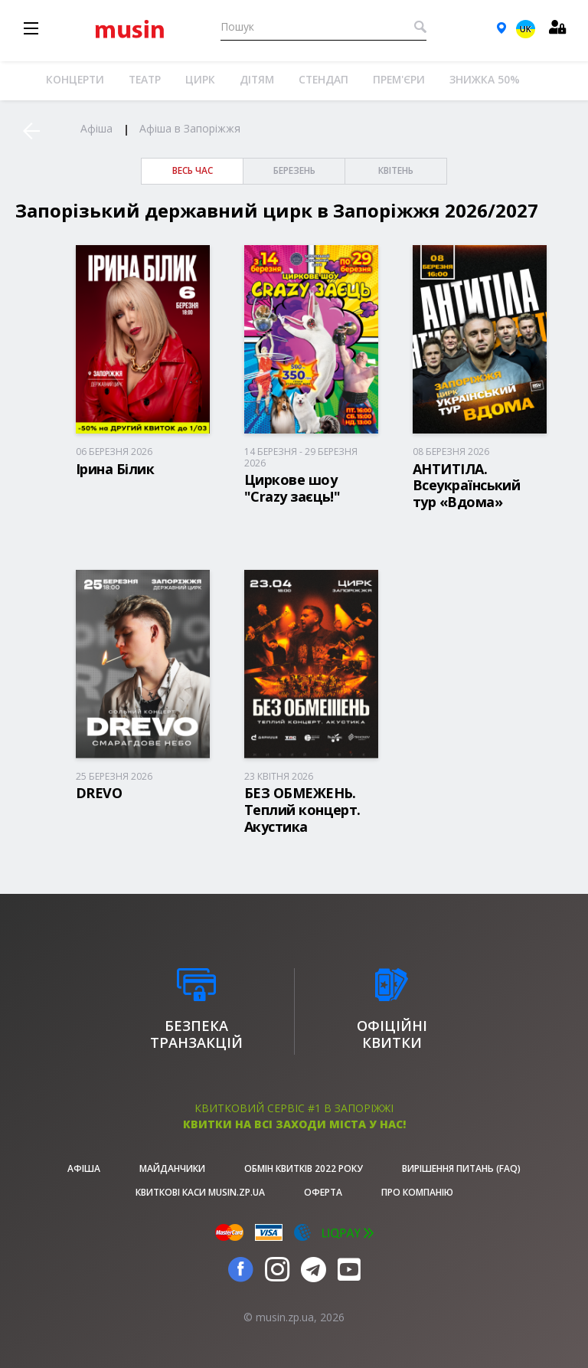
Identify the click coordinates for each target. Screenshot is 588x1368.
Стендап (323, 79)
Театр (145, 79)
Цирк (200, 79)
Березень (294, 170)
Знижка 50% (484, 79)
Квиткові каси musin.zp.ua (200, 1192)
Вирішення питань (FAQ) (461, 1168)
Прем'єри (399, 79)
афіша (83, 1168)
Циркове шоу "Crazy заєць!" (292, 488)
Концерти (75, 79)
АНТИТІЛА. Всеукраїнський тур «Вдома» (466, 485)
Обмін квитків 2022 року (303, 1168)
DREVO (99, 793)
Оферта (323, 1192)
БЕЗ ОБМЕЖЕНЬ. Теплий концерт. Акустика (302, 809)
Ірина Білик (115, 469)
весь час (192, 170)
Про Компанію (417, 1192)
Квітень (395, 170)
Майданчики (172, 1168)
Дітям (257, 79)
